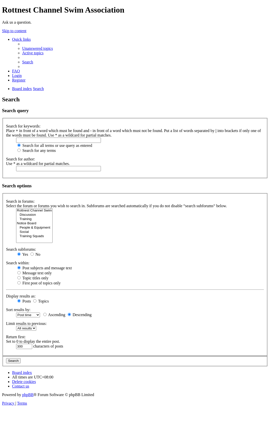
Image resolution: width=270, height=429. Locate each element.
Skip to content (14, 31)
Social (34, 232)
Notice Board (34, 223)
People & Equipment (34, 228)
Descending (80, 315)
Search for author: (20, 159)
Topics (41, 301)
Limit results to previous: (26, 323)
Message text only (34, 273)
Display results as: (20, 296)
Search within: (17, 263)
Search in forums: (20, 201)
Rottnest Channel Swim (34, 210)
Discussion (34, 215)
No (35, 254)
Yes (22, 254)
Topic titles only (32, 278)
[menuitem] (37, 48)
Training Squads (34, 236)
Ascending (54, 315)
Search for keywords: (23, 126)
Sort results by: (18, 310)
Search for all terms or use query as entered (54, 145)
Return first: (16, 337)
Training (34, 219)
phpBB (27, 395)
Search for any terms (36, 150)
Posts (24, 301)
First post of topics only (39, 283)
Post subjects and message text (44, 268)
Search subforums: (21, 249)
